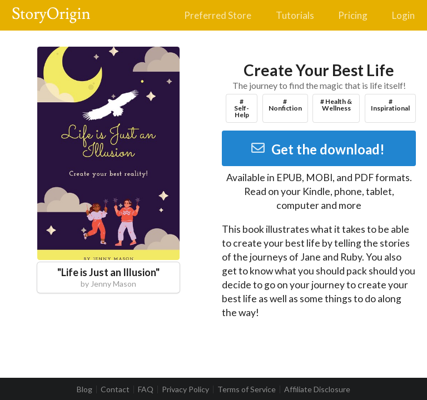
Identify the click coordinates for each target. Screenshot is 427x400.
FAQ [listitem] (145, 389)
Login (403, 15)
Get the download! (317, 149)
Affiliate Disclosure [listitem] (317, 389)
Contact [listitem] (115, 389)
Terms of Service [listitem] (246, 389)
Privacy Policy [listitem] (185, 389)
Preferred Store (217, 15)
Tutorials (295, 15)
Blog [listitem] (84, 389)
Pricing (353, 15)
